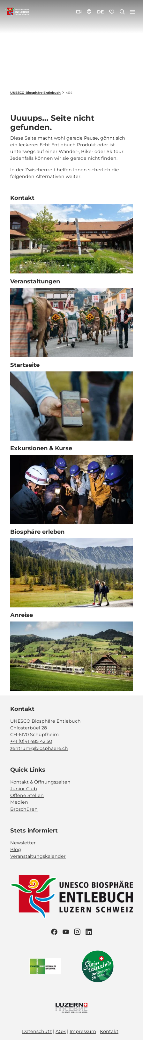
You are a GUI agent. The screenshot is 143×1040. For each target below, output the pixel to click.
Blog (15, 849)
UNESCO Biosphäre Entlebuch (35, 93)
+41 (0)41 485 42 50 (31, 741)
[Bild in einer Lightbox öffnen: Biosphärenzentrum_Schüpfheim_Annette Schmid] (71, 239)
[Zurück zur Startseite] (17, 11)
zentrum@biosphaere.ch (39, 748)
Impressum (83, 1031)
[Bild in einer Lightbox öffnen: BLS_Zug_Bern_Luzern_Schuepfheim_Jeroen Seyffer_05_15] (71, 656)
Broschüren (24, 809)
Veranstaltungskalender (38, 856)
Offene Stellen (27, 795)
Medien (19, 802)
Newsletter (23, 843)
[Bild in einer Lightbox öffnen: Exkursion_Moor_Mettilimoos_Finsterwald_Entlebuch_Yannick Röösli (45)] (71, 406)
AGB (61, 1031)
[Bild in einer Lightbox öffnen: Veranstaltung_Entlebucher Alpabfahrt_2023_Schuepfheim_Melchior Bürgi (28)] (71, 322)
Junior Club (23, 789)
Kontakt (109, 1031)
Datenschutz (37, 1031)
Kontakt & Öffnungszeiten (40, 782)
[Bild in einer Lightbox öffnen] (71, 897)
